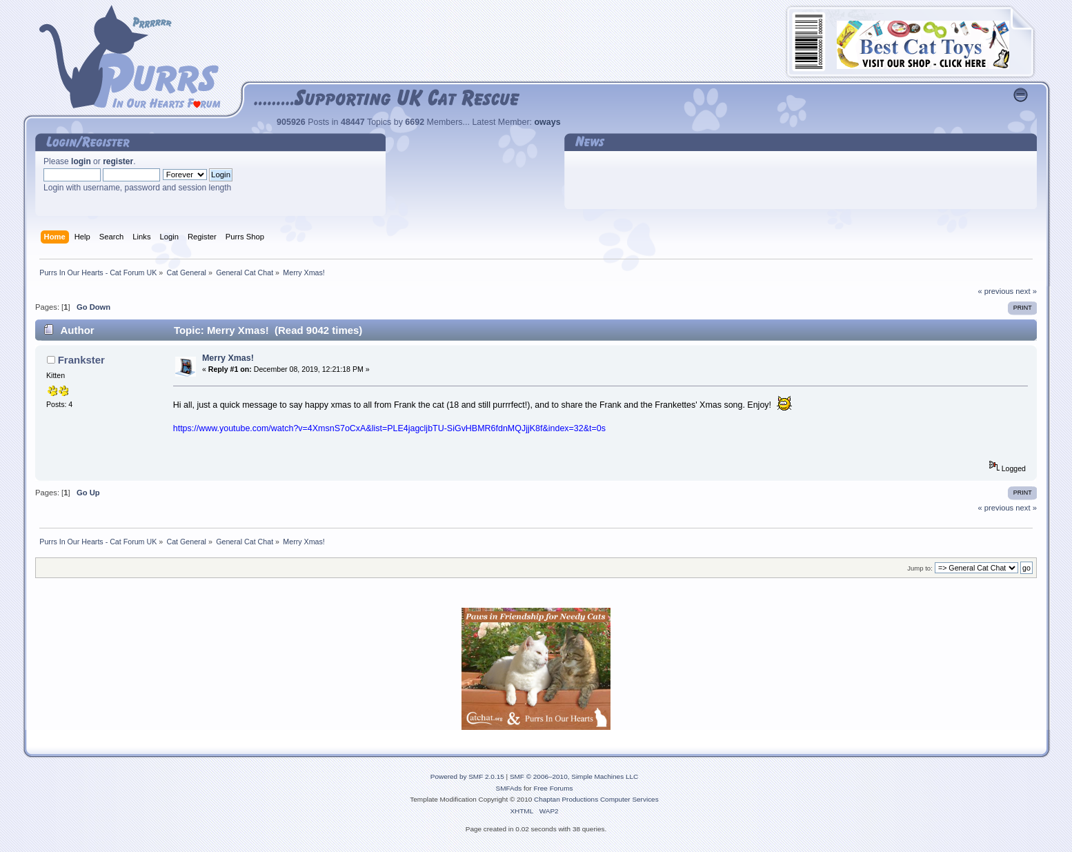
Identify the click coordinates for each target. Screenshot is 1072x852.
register (118, 161)
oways (548, 122)
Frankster (81, 360)
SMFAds (509, 788)
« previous (995, 291)
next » (1026, 291)
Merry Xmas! (228, 358)
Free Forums (553, 788)
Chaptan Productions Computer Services (596, 799)
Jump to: (920, 568)
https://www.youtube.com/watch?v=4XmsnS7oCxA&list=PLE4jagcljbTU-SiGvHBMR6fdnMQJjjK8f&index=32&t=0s (389, 428)
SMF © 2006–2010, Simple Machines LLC (574, 776)
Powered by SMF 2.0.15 (467, 776)
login (81, 161)
